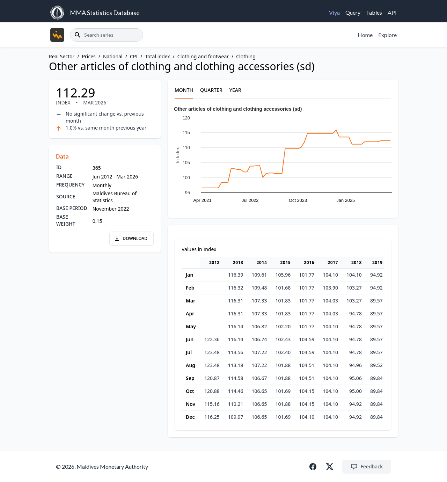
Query (352, 12)
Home (365, 34)
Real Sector (61, 56)
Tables (374, 12)
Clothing (246, 56)
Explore (387, 34)
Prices (89, 56)
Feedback (367, 466)
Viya (334, 12)
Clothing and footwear (203, 56)
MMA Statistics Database (105, 12)
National (113, 56)
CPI (134, 56)
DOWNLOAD (130, 238)
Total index (157, 56)
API (392, 12)
